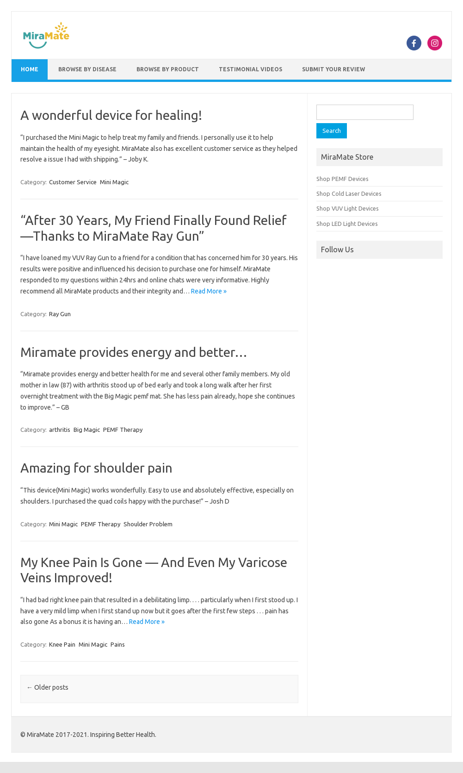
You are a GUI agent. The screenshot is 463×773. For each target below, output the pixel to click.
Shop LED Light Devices (347, 223)
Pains (118, 644)
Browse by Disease (87, 69)
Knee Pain (62, 644)
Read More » (209, 291)
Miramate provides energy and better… (133, 352)
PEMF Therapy (122, 429)
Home (29, 69)
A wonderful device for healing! (111, 115)
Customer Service (73, 182)
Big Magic (87, 429)
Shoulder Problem (148, 524)
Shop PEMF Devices (342, 178)
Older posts (47, 687)
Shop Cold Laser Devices (349, 193)
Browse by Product (167, 69)
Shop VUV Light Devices (347, 208)
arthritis (59, 429)
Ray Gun (60, 314)
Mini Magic (114, 182)
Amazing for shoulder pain (96, 468)
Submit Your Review (333, 69)
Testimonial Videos (250, 69)
